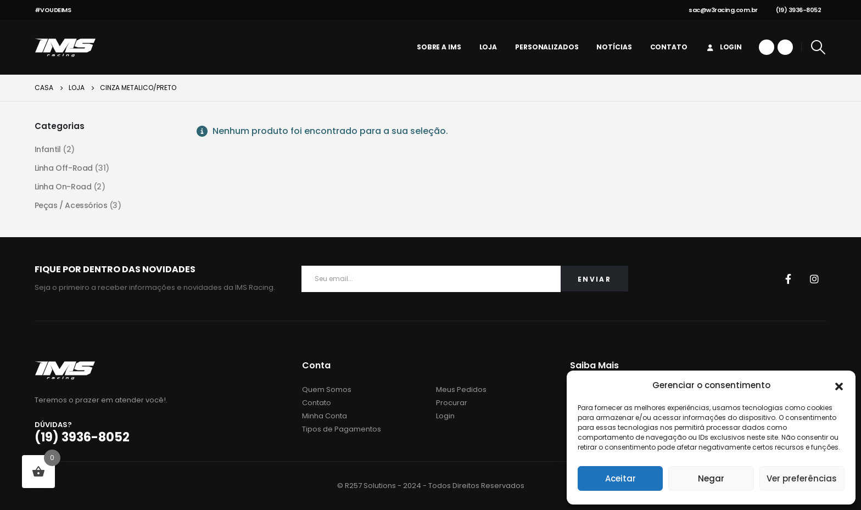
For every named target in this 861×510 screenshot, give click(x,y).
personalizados (546, 47)
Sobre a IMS (439, 47)
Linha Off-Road (64, 167)
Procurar (451, 402)
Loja (488, 47)
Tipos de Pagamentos (341, 429)
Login (724, 47)
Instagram (814, 279)
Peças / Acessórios (71, 205)
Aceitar (620, 478)
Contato (668, 47)
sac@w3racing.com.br (719, 9)
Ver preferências (802, 478)
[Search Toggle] (817, 47)
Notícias (613, 47)
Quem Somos (326, 389)
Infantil (48, 149)
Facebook (788, 279)
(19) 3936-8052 (795, 9)
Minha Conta (324, 416)
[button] (839, 385)
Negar (711, 478)
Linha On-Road (63, 186)
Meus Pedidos (461, 389)
